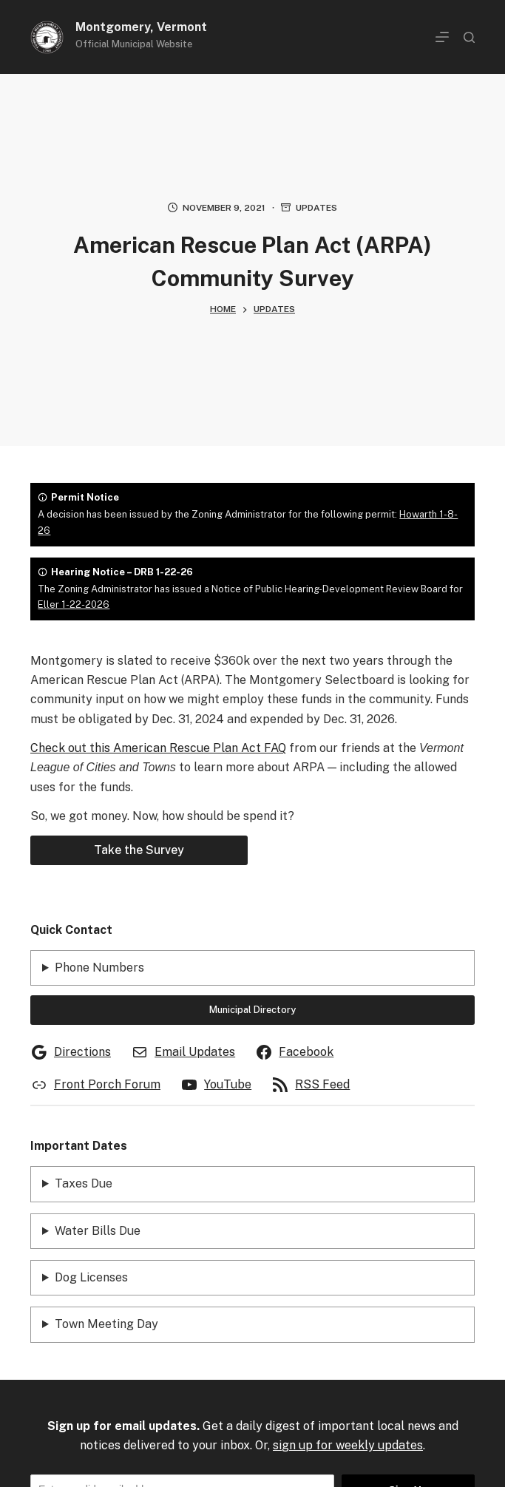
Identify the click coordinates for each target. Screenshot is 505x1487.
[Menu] (442, 37)
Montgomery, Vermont (141, 27)
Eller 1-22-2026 (73, 604)
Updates (316, 208)
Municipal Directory (252, 1009)
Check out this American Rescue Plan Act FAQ (158, 748)
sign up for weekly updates (348, 1445)
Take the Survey (139, 850)
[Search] (469, 37)
